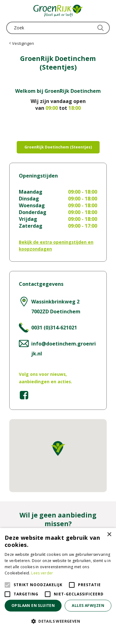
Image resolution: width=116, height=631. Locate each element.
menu (10, 10)
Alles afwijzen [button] (88, 605)
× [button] (109, 534)
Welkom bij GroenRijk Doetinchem (58, 91)
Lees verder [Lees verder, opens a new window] (42, 573)
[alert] (58, 579)
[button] (58, 621)
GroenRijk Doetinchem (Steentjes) (58, 147)
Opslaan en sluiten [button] (33, 605)
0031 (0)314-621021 (54, 327)
